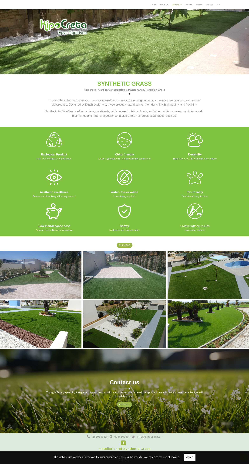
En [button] (217, 4)
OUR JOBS (124, 245)
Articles (199, 4)
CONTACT (124, 404)
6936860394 (122, 436)
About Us (164, 4)
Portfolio (188, 4)
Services (176, 4)
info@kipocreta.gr (149, 436)
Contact (209, 4)
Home (153, 4)
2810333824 (100, 436)
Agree (189, 457)
